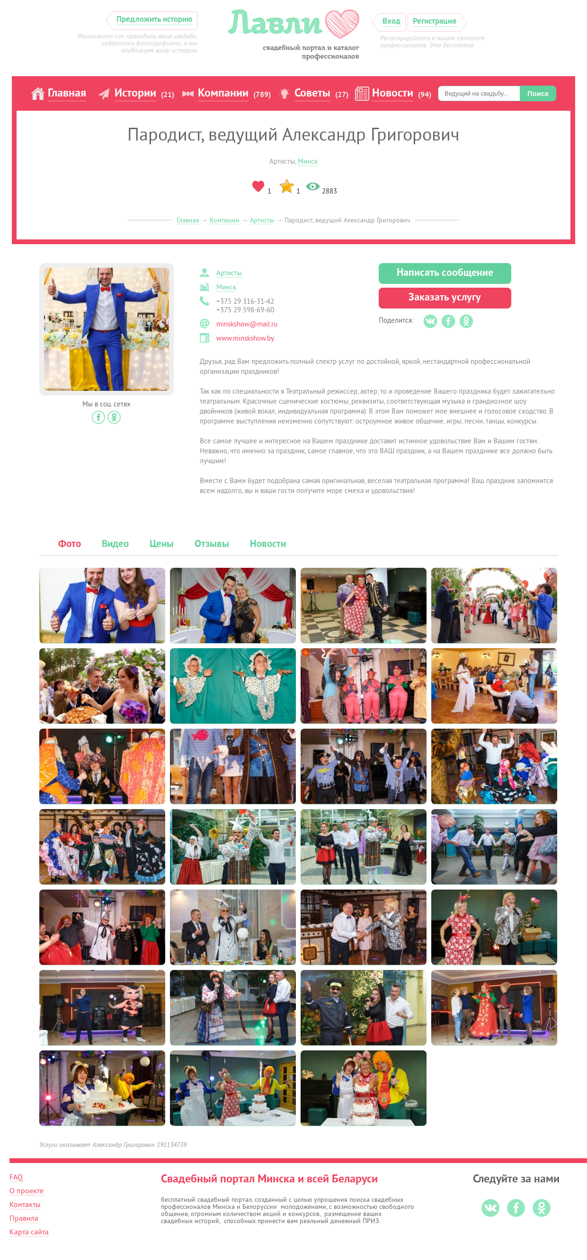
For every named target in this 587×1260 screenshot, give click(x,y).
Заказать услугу (445, 297)
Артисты (262, 220)
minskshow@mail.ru (246, 324)
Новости (392, 94)
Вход (391, 21)
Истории (135, 94)
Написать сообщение (445, 273)
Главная (67, 94)
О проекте (26, 1191)
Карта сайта (29, 1232)
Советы (312, 94)
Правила (23, 1218)
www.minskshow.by (245, 339)
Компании (223, 94)
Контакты (25, 1204)
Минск (308, 162)
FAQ (16, 1177)
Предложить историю (154, 20)
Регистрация (434, 21)
